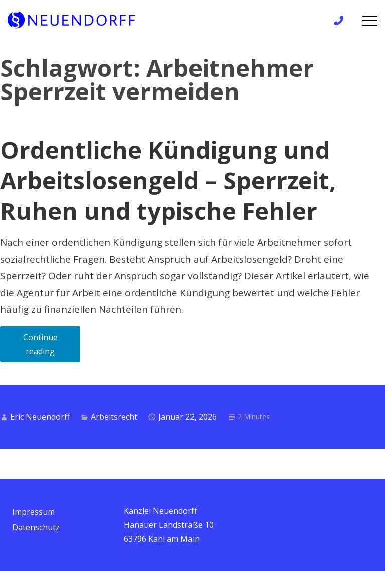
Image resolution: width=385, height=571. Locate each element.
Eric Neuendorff (40, 416)
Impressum (33, 511)
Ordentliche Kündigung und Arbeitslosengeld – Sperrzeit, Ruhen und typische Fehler (168, 180)
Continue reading (52, 347)
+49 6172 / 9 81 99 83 (341, 21)
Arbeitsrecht (114, 416)
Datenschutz (36, 527)
